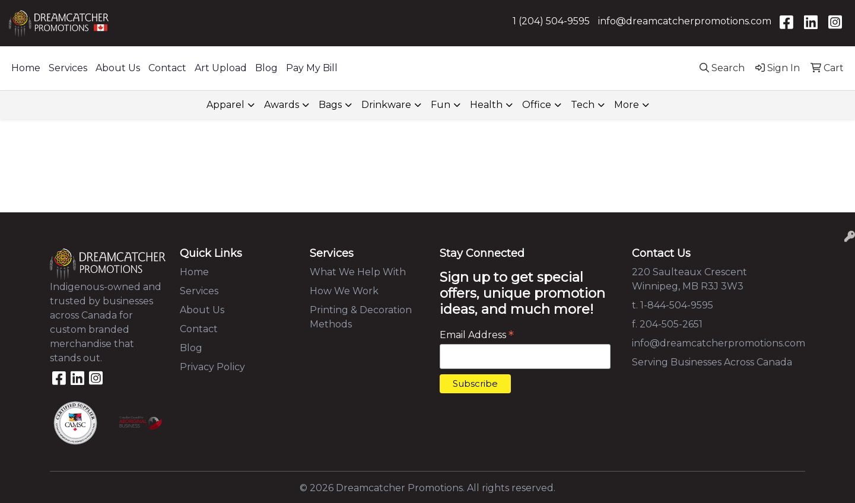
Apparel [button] (225, 104)
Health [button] (486, 104)
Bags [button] (330, 104)
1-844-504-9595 (676, 305)
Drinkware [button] (386, 104)
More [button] (626, 104)
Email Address (477, 334)
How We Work (344, 291)
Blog (266, 68)
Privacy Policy (212, 367)
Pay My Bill (312, 68)
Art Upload (221, 68)
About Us (118, 68)
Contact (167, 68)
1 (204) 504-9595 (551, 21)
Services (68, 68)
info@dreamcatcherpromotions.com (684, 21)
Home (25, 68)
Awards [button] (281, 104)
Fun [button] (440, 104)
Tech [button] (583, 104)
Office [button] (536, 104)
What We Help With (358, 272)
